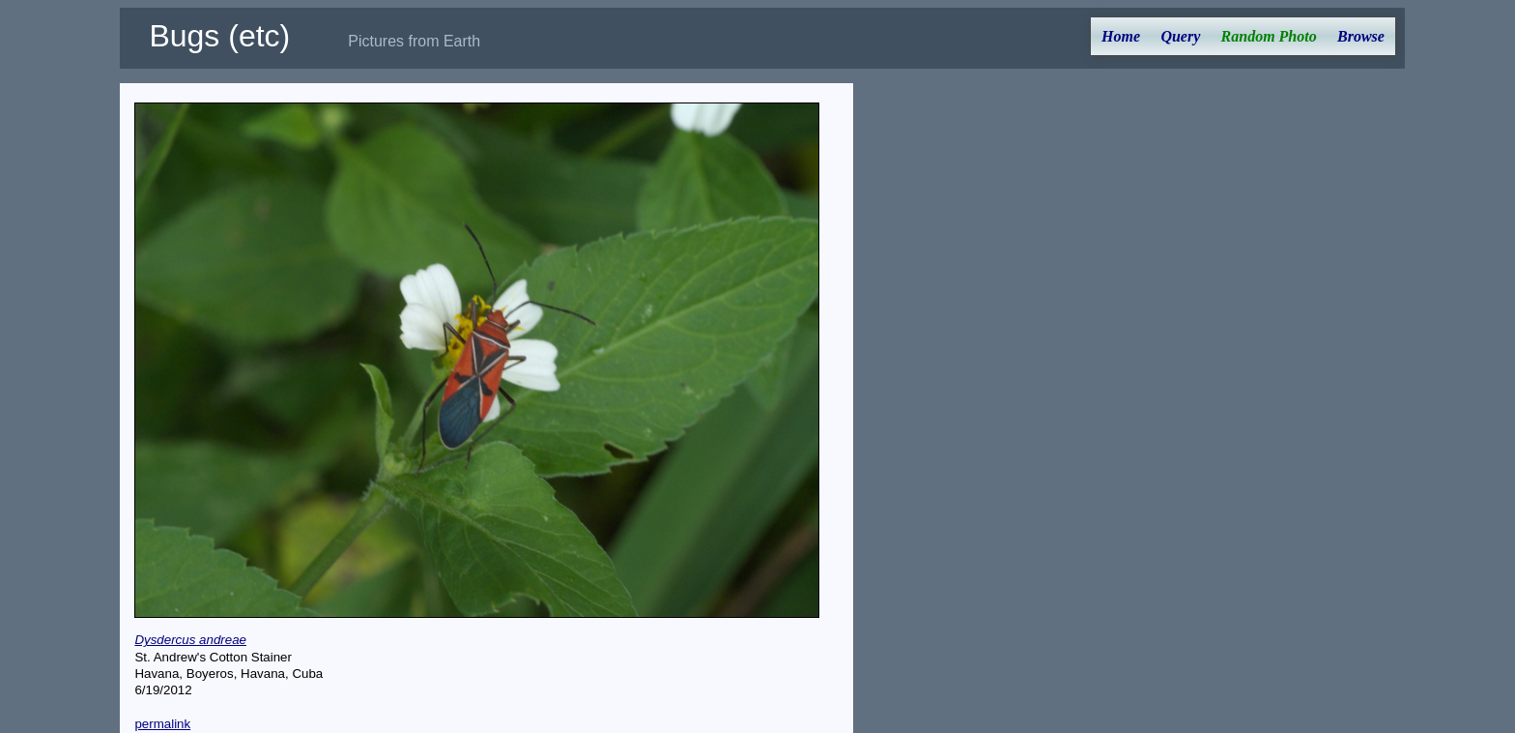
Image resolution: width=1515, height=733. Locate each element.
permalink (162, 724)
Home (1120, 36)
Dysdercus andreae (190, 639)
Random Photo (1269, 36)
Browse (1361, 36)
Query (1180, 36)
